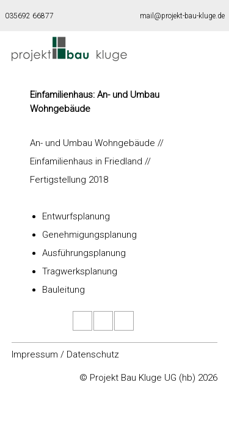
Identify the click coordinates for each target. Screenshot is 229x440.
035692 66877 (29, 16)
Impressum (35, 354)
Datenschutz (93, 354)
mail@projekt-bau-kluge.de (182, 16)
